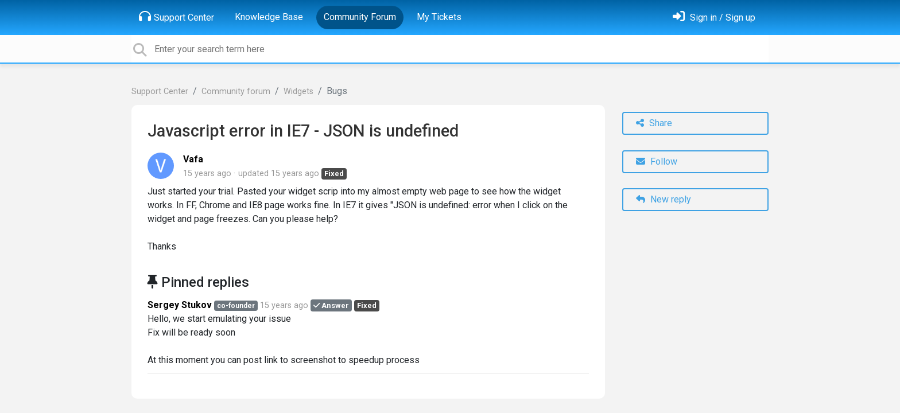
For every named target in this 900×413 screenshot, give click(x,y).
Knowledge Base (269, 16)
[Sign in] (714, 17)
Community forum (235, 91)
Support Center (176, 16)
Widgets (298, 91)
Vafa (193, 159)
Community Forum (360, 16)
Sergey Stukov (180, 304)
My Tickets (439, 16)
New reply (663, 199)
